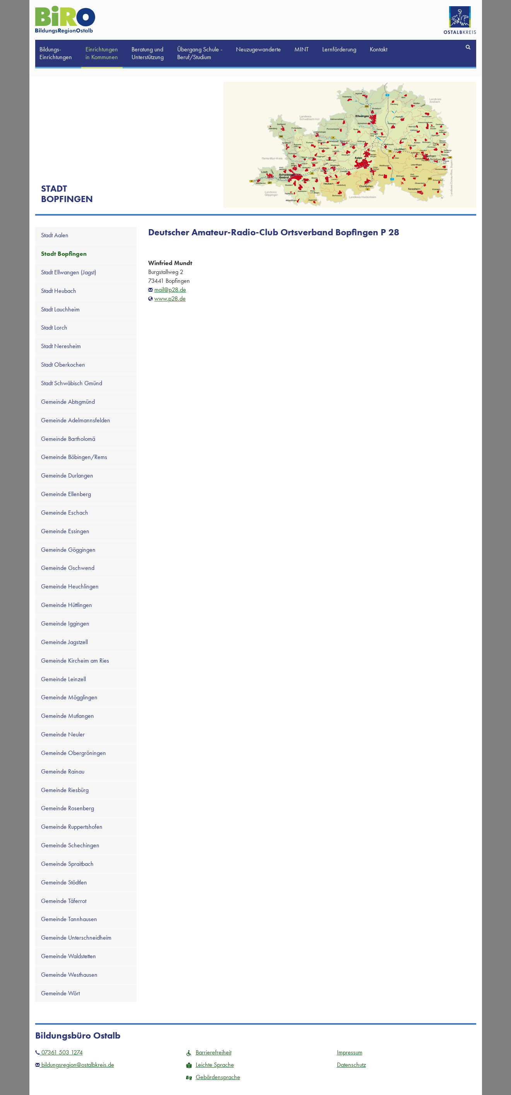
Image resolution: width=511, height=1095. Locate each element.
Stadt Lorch (54, 327)
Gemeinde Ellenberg (66, 494)
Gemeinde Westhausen (69, 975)
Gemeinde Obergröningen (73, 753)
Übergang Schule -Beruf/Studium (199, 53)
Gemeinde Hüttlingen (66, 605)
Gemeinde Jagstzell (64, 642)
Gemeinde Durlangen (67, 475)
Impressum (349, 1052)
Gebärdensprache (213, 1077)
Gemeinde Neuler (63, 734)
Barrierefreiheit (208, 1052)
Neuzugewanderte (258, 49)
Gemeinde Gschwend (67, 568)
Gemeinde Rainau (62, 771)
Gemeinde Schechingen (70, 845)
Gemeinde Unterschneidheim (76, 937)
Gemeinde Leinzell (63, 679)
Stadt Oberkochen (63, 364)
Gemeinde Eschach (64, 512)
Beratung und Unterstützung (148, 53)
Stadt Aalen (54, 235)
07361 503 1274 (59, 1052)
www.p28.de (170, 298)
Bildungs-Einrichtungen (55, 53)
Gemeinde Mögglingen (69, 697)
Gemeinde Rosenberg (67, 808)
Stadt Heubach (58, 291)
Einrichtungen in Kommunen (101, 53)
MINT (301, 49)
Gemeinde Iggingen (65, 623)
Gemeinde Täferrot (63, 901)
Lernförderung (339, 49)
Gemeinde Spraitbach (67, 864)
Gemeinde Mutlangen (67, 716)
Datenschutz (351, 1065)
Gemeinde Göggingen (68, 550)
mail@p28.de (170, 290)
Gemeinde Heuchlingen (70, 586)
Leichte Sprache (210, 1065)
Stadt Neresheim (61, 346)
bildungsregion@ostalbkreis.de (74, 1065)
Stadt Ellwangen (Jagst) (68, 272)
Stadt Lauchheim (60, 309)
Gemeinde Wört (60, 993)
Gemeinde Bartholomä (68, 439)
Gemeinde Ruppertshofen (72, 827)
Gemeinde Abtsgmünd (68, 402)
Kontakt (378, 49)
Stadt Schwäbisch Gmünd (71, 383)
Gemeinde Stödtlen (64, 882)
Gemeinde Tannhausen (69, 919)
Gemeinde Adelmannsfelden (75, 420)
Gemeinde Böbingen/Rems (74, 457)
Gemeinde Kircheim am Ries (75, 660)
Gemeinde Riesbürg (65, 790)
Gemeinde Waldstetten (68, 956)
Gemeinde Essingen (65, 531)
